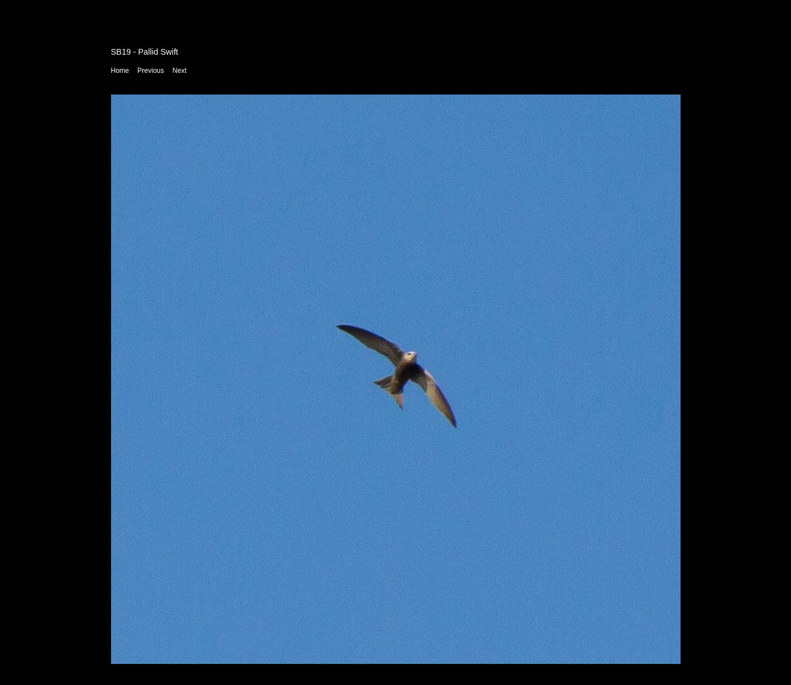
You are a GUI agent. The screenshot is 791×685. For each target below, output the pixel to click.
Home (120, 71)
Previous (150, 71)
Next (180, 71)
